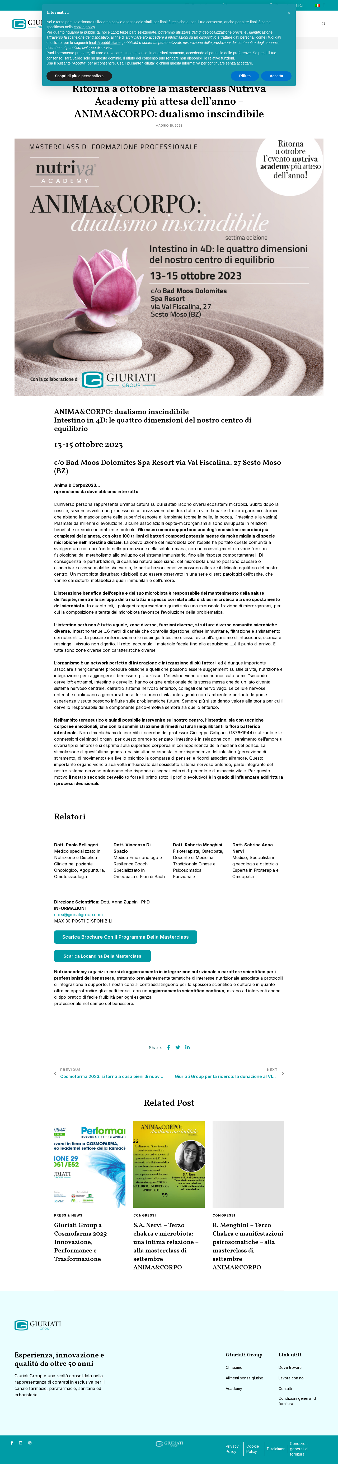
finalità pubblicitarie (104, 42)
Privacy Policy (232, 1449)
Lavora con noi (291, 1378)
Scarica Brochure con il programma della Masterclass (125, 937)
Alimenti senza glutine (244, 1378)
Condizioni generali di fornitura (298, 1401)
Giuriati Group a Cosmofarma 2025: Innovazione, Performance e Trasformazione (81, 1242)
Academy (234, 1388)
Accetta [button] (276, 76)
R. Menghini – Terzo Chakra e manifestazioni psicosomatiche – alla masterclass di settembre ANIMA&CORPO (248, 1246)
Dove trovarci (290, 1367)
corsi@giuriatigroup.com (78, 914)
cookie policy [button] (84, 27)
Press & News (68, 1215)
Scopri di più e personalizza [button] (79, 76)
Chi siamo (234, 1367)
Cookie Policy (252, 1449)
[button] (289, 12)
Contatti (285, 1388)
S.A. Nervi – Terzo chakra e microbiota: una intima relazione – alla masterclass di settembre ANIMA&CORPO (166, 1246)
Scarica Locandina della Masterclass (102, 956)
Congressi (144, 1215)
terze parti (128, 32)
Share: (155, 1047)
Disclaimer (276, 1449)
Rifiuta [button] (245, 76)
